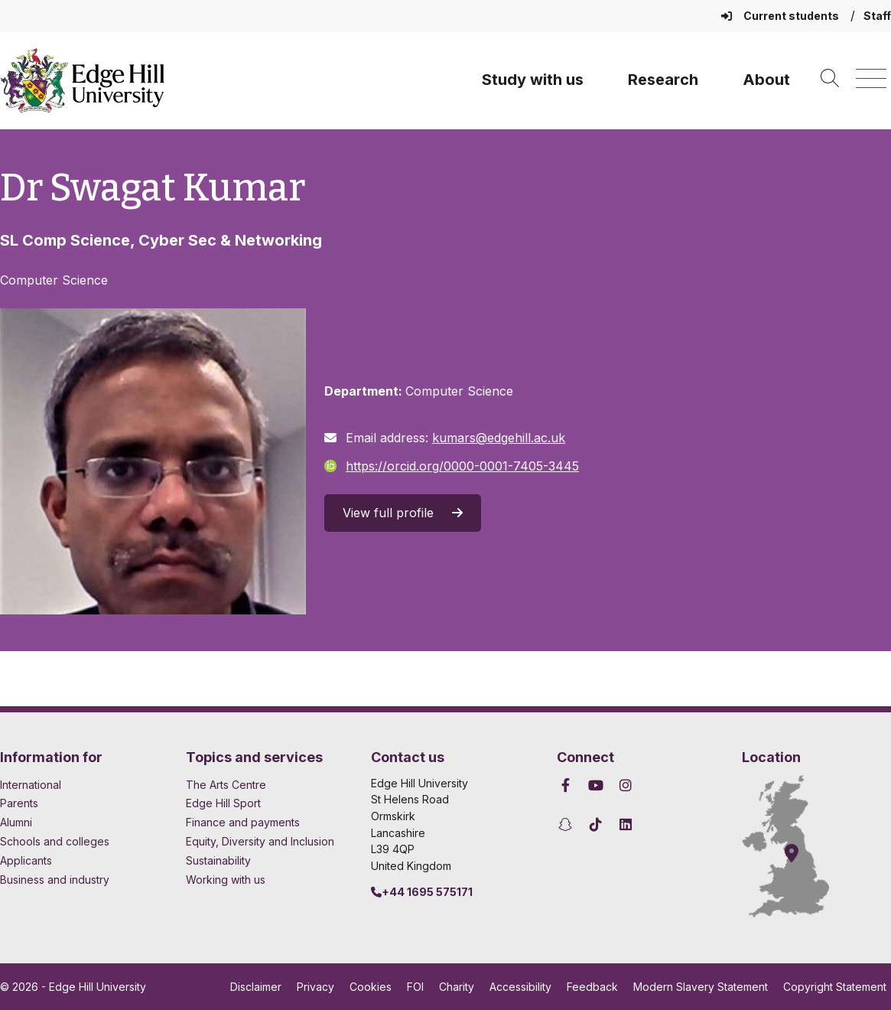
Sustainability (218, 860)
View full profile (403, 512)
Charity (456, 986)
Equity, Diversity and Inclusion (260, 841)
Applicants (26, 860)
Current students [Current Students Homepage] (781, 15)
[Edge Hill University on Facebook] (568, 785)
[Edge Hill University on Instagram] (626, 785)
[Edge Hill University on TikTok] (595, 824)
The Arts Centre (226, 784)
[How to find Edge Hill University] (799, 846)
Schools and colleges (54, 841)
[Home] (82, 80)
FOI (415, 986)
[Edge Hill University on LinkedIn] (626, 824)
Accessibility (520, 986)
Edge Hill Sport (223, 803)
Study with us (533, 79)
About (766, 79)
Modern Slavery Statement (700, 986)
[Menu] (871, 79)
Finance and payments (243, 822)
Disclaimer (255, 986)
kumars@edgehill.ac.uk (498, 437)
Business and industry (54, 879)
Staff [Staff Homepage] (877, 15)
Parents (19, 803)
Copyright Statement (834, 986)
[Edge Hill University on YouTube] (595, 785)
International (30, 784)
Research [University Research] (663, 79)
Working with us (225, 879)
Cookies (371, 986)
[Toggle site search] (830, 79)
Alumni (16, 822)
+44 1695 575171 (422, 891)
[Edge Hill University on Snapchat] (568, 824)
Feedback (592, 986)
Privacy (315, 986)
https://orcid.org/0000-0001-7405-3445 (451, 466)
